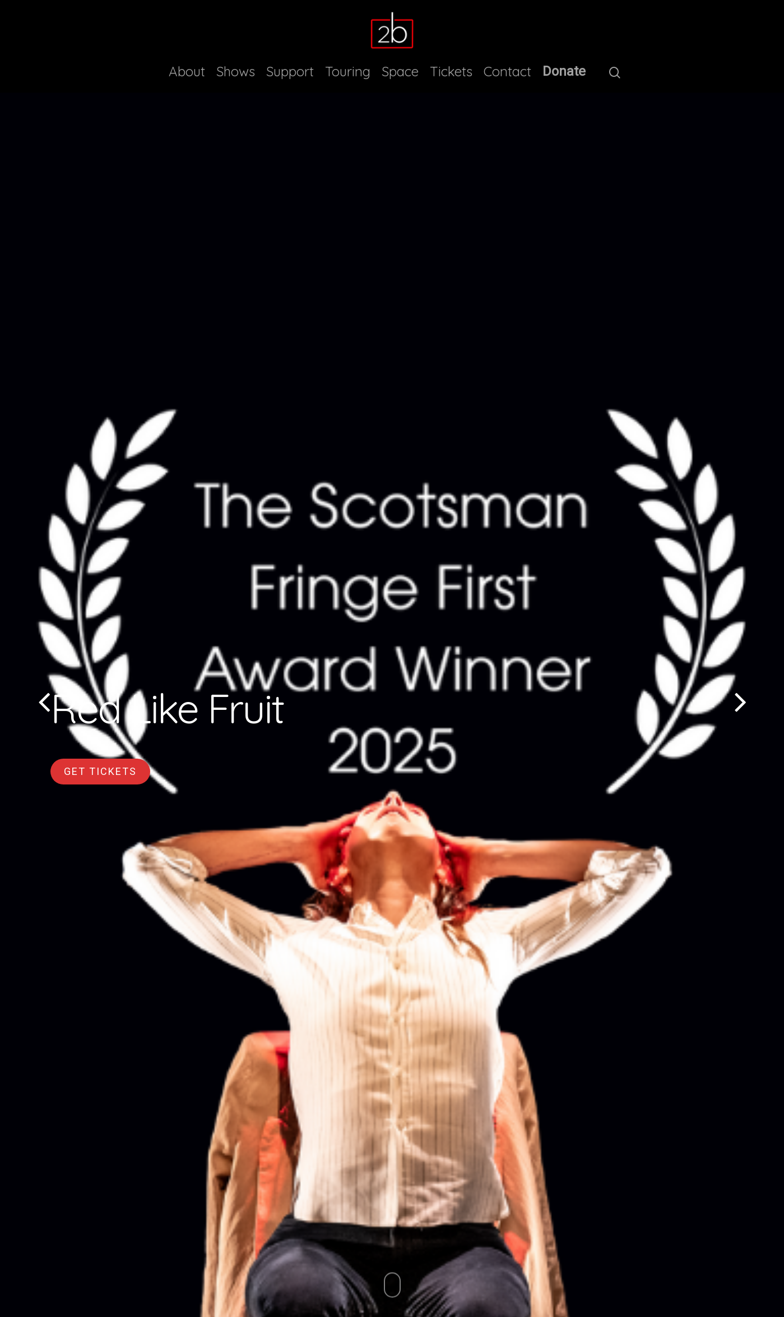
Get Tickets (100, 771)
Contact (507, 71)
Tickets (451, 71)
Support (290, 71)
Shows (235, 71)
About (187, 71)
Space (400, 71)
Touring (347, 71)
